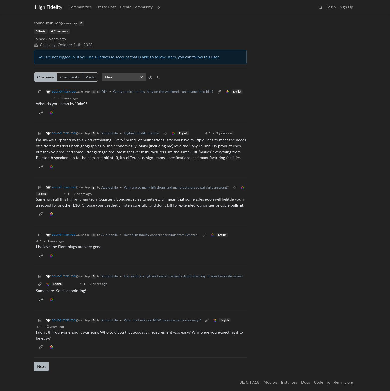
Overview (45, 77)
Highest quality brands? (141, 133)
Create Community (136, 6)
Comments (69, 77)
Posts (90, 77)
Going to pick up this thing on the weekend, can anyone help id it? (163, 91)
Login (331, 6)
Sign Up (346, 6)
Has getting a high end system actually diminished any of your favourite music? (183, 276)
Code (318, 382)
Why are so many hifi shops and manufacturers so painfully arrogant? (176, 187)
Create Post (106, 6)
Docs (305, 382)
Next (41, 366)
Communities (80, 6)
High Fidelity (48, 7)
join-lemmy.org (340, 382)
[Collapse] (40, 91)
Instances (289, 382)
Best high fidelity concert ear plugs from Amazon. (161, 235)
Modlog (270, 382)
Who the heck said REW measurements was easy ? (162, 320)
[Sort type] (124, 77)
